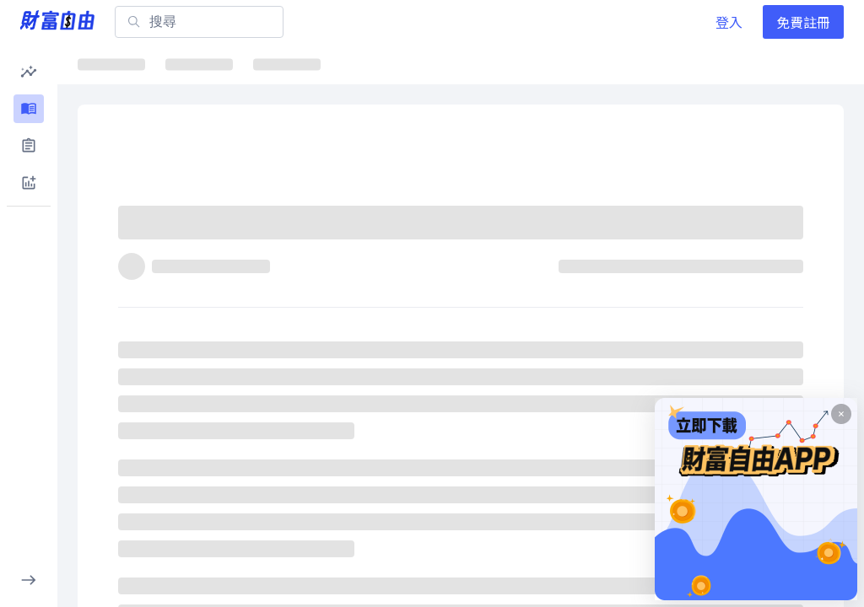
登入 (729, 22)
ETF (279, 63)
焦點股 (352, 63)
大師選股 (640, 63)
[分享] (769, 230)
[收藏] (810, 230)
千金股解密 (538, 63)
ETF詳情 (438, 63)
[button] (29, 71)
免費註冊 (803, 22)
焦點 (199, 63)
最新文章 (118, 63)
